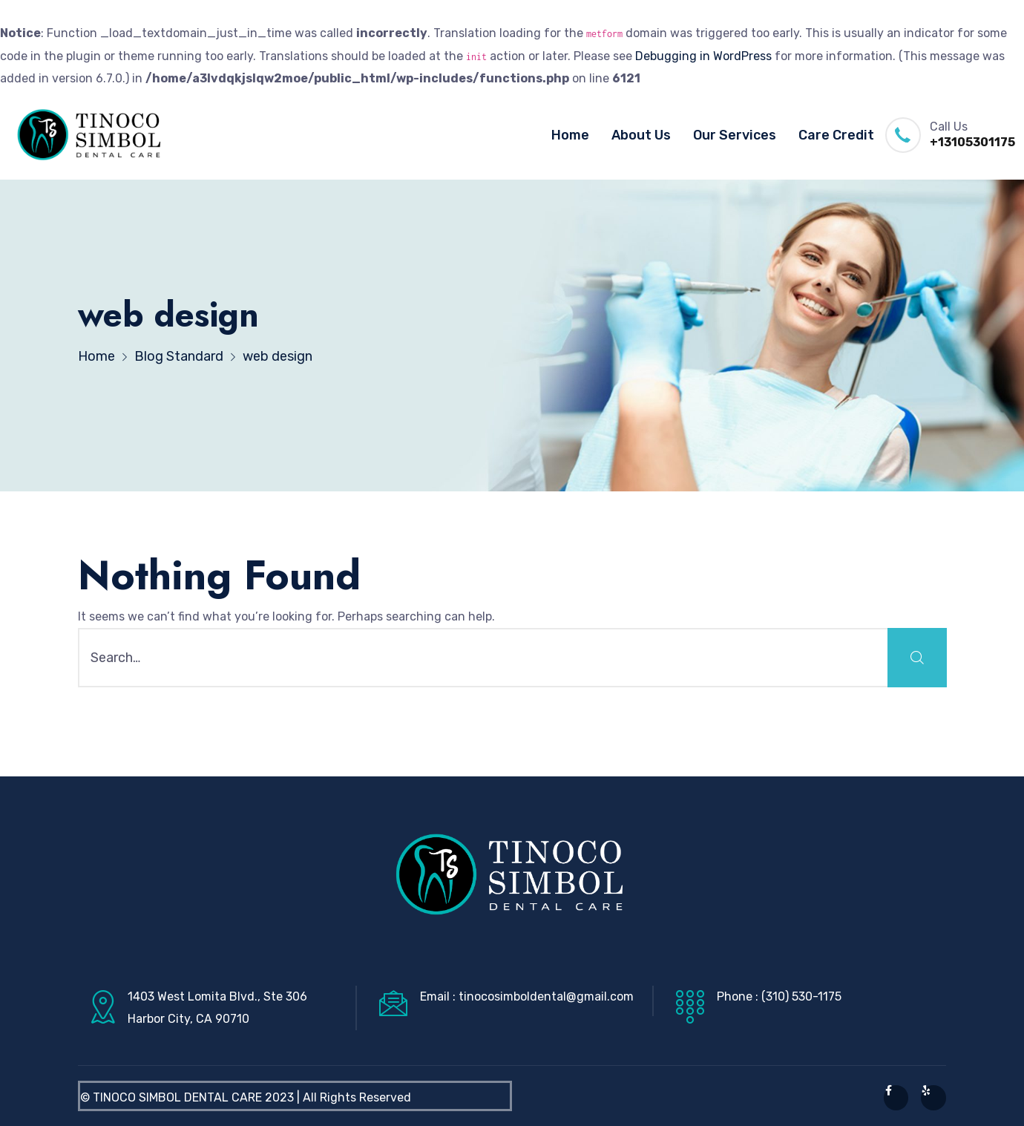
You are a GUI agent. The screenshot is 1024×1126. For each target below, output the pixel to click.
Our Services (734, 135)
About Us (641, 135)
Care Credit (836, 135)
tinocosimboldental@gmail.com (546, 996)
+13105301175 (972, 142)
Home (570, 135)
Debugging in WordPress (703, 56)
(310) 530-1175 (801, 996)
